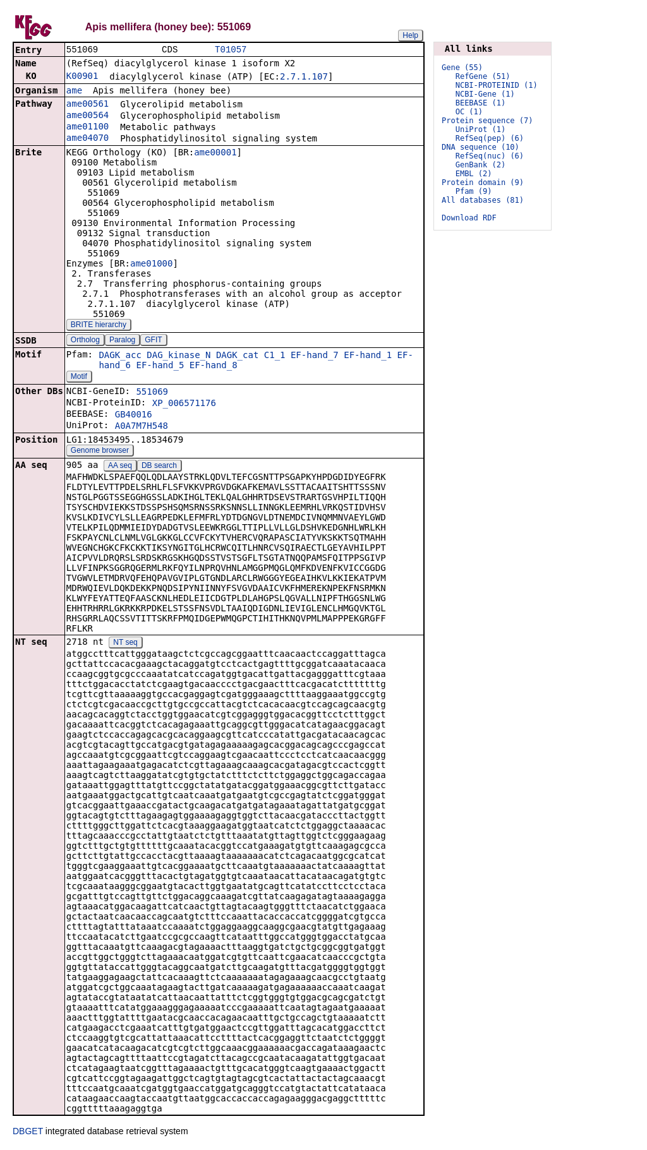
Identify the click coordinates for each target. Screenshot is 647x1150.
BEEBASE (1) (480, 103)
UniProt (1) (480, 129)
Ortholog (85, 341)
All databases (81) (483, 200)
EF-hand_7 (315, 356)
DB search (159, 466)
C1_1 (275, 356)
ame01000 (151, 265)
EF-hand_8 (214, 366)
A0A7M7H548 (141, 427)
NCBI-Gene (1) (485, 94)
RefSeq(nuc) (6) (490, 156)
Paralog (122, 341)
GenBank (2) (480, 164)
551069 (152, 393)
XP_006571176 (184, 404)
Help (410, 35)
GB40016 (133, 415)
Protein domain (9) (483, 182)
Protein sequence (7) (487, 120)
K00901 (82, 77)
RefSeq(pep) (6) (490, 138)
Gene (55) (462, 67)
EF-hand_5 (160, 366)
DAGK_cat (237, 356)
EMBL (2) (474, 173)
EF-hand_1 (368, 356)
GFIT (153, 341)
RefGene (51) (483, 76)
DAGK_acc (120, 356)
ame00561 (87, 105)
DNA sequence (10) (480, 147)
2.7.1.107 (304, 78)
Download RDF (469, 217)
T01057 (230, 50)
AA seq (120, 466)
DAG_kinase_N (178, 356)
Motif (79, 377)
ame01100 (87, 128)
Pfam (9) (474, 191)
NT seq (125, 643)
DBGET (28, 1132)
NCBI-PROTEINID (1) (497, 85)
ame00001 (215, 153)
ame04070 (87, 139)
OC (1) (469, 111)
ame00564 (87, 116)
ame (74, 92)
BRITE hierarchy (98, 325)
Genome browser (100, 451)
